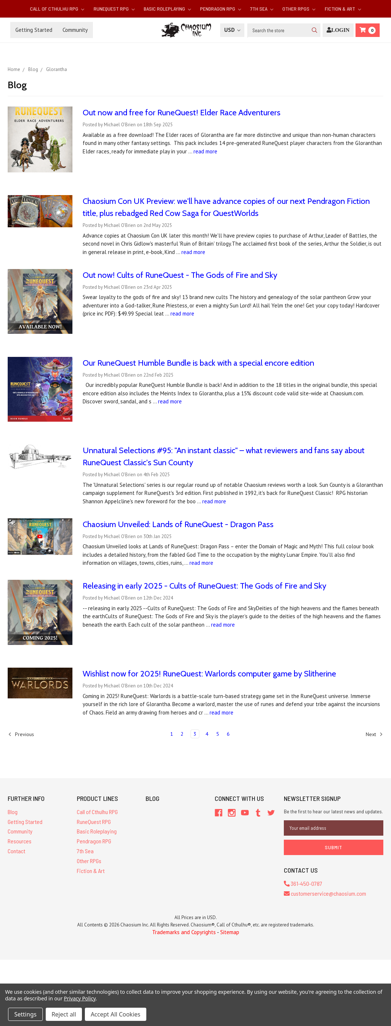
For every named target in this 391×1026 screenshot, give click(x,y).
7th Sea (261, 8)
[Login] (338, 30)
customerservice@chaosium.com (325, 893)
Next (374, 734)
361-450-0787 (303, 883)
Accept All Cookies (115, 1014)
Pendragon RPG (220, 8)
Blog (13, 811)
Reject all (64, 1014)
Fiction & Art (343, 8)
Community (75, 29)
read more (205, 151)
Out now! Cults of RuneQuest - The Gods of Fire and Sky (180, 275)
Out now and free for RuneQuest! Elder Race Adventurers (182, 112)
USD (232, 29)
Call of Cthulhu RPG (57, 8)
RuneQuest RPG (114, 8)
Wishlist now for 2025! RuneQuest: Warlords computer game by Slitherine (209, 674)
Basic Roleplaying (167, 8)
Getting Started (33, 29)
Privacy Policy (80, 998)
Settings (25, 1014)
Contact (16, 850)
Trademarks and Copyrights (184, 932)
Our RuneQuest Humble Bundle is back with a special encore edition (198, 363)
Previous (21, 734)
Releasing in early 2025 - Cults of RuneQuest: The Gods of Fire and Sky (204, 586)
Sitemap (229, 932)
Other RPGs (298, 8)
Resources (19, 840)
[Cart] (368, 30)
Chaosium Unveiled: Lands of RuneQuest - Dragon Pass (178, 524)
